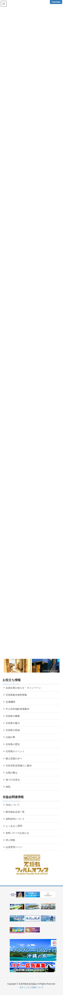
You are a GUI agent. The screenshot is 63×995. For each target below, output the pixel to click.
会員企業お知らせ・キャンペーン (23, 687)
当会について (13, 804)
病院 (8, 786)
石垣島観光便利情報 (16, 694)
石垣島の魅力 (13, 723)
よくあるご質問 (14, 826)
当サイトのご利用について (31, 987)
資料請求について (15, 819)
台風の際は (11, 772)
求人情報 (10, 840)
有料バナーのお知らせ (17, 833)
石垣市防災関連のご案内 (19, 765)
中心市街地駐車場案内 (17, 709)
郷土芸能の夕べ (14, 758)
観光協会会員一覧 (15, 811)
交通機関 (10, 702)
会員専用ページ (14, 847)
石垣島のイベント (15, 751)
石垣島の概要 (13, 716)
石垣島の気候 (13, 730)
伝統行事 (10, 737)
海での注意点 (13, 779)
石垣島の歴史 (13, 744)
